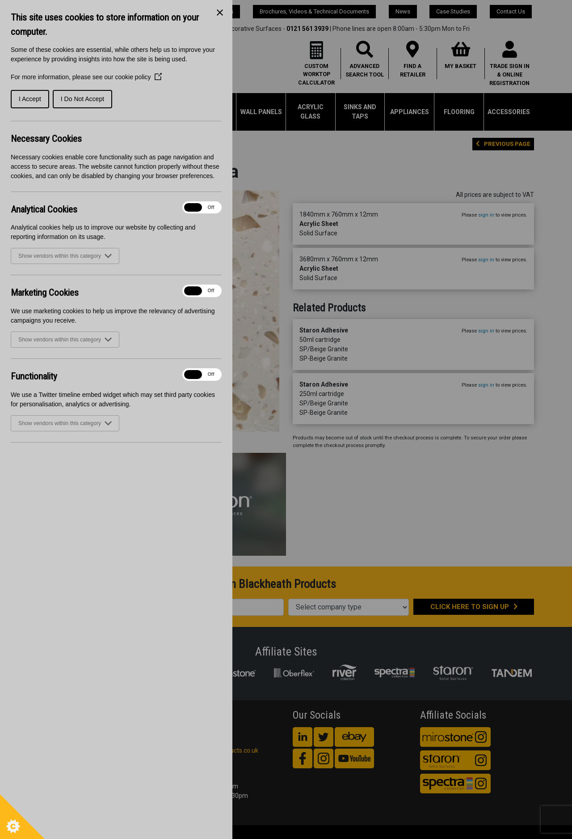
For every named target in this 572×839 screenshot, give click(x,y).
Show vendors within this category (65, 256)
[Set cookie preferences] (22, 816)
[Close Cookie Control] (219, 12)
